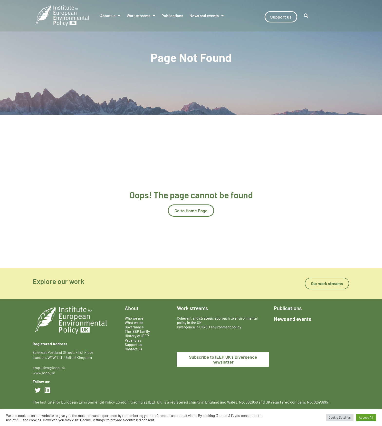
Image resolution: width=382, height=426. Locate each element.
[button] (306, 16)
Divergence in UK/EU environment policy (209, 327)
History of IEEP (137, 336)
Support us (133, 344)
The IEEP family (137, 331)
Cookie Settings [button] (340, 417)
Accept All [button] (366, 417)
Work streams (141, 15)
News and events (207, 15)
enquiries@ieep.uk (49, 367)
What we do (134, 322)
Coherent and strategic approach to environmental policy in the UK (217, 320)
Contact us (133, 349)
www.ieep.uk (44, 372)
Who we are (134, 318)
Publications (172, 15)
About (132, 308)
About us (110, 15)
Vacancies (133, 340)
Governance (134, 327)
